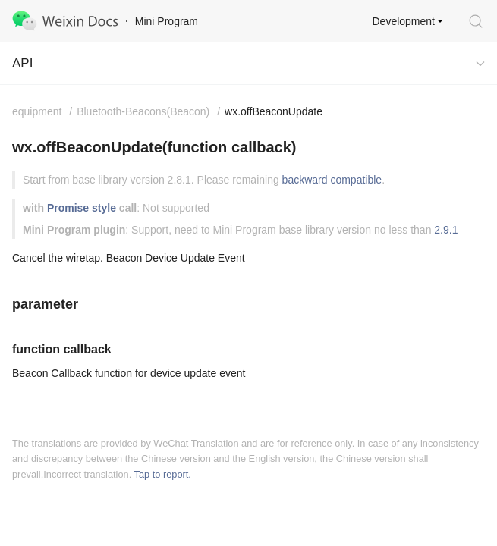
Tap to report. (162, 474)
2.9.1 (446, 230)
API (22, 63)
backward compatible (332, 180)
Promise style (81, 208)
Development (404, 21)
